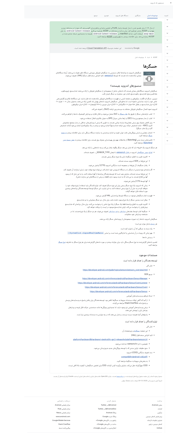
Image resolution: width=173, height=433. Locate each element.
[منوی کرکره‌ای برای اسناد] (145, 3)
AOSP (131, 57)
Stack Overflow (40, 424)
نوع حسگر (37, 242)
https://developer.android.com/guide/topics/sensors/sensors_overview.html (91, 270)
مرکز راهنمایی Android (38, 405)
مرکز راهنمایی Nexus (39, 413)
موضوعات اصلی (115, 57)
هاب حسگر (99, 114)
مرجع (71, 15)
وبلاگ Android (87, 413)
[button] (159, 20)
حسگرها (112, 331)
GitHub (135, 428)
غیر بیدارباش (88, 211)
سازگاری (113, 15)
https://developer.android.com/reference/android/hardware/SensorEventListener (88, 283)
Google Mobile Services (37, 420)
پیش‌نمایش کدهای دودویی (130, 416)
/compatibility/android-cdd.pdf (110, 357)
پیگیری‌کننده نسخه (40, 428)
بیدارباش (98, 211)
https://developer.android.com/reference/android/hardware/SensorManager (90, 278)
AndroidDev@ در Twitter (83, 409)
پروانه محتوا (95, 376)
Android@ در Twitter (84, 405)
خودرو (82, 15)
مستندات (166, 10)
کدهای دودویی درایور (131, 424)
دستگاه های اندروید (97, 15)
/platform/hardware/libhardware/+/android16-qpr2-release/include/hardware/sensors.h (86, 339)
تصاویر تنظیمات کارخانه (130, 420)
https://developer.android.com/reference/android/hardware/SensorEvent (92, 287)
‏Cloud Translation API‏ (72, 48)
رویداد (128, 224)
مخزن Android (133, 405)
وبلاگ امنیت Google (85, 416)
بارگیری (135, 413)
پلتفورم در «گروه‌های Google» (82, 420)
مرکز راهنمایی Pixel (40, 409)
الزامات (135, 409)
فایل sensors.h (99, 152)
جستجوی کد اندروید (132, 3)
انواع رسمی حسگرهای (120, 152)
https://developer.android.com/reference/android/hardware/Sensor (94, 291)
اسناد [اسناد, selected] (150, 3)
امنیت (142, 15)
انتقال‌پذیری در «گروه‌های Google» (80, 428)
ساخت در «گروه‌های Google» (82, 424)
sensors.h (84, 75)
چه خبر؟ (167, 15)
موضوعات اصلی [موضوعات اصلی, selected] (128, 15)
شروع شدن (154, 15)
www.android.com (39, 416)
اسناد (124, 57)
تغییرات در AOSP (89, 36)
